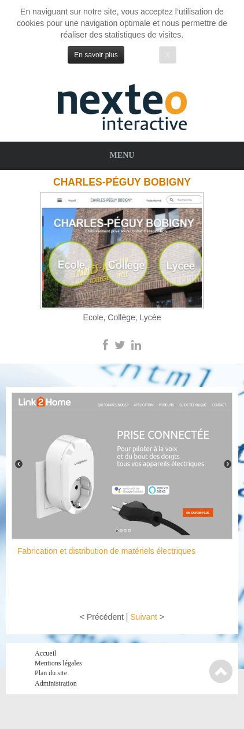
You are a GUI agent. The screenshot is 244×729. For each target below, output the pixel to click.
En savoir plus (95, 55)
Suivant (143, 616)
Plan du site (51, 673)
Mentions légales (58, 663)
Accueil (45, 653)
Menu (122, 155)
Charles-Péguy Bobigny (122, 182)
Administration (56, 683)
